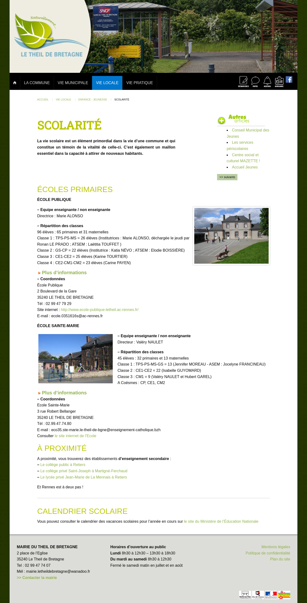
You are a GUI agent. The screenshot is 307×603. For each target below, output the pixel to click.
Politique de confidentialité (268, 553)
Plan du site (280, 559)
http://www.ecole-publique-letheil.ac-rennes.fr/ (100, 310)
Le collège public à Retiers (62, 465)
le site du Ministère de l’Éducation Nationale (221, 521)
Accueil (43, 99)
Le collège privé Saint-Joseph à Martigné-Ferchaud (83, 471)
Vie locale (64, 99)
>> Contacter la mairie (37, 578)
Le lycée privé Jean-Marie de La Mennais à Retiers (83, 477)
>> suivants (227, 177)
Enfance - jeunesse (93, 99)
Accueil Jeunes (245, 167)
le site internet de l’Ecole (75, 436)
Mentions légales (275, 547)
